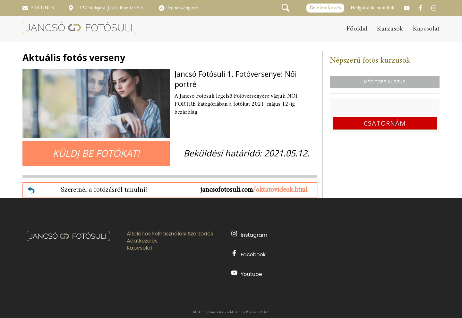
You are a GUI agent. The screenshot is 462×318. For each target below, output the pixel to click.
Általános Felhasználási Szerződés (170, 233)
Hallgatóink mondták (373, 8)
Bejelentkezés (325, 8)
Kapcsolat (426, 29)
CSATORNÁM (385, 123)
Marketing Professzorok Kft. (249, 312)
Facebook (248, 254)
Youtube (246, 273)
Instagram (249, 234)
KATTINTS (42, 8)
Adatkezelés (142, 240)
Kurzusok (390, 29)
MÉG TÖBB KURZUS (384, 81)
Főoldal (356, 29)
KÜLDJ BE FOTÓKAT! (96, 153)
